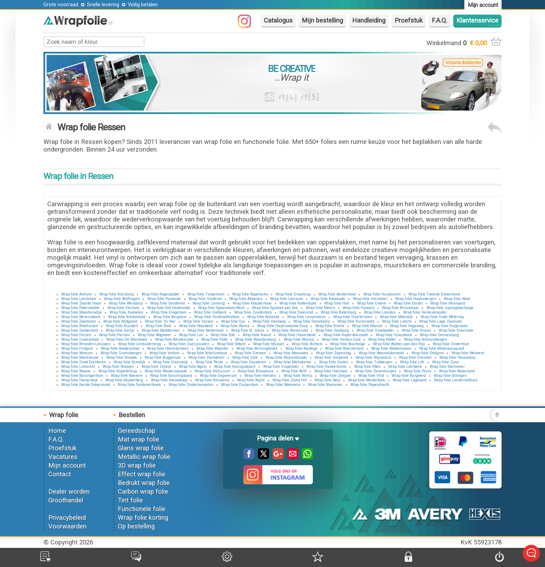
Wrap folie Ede (223, 335)
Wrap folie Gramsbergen (121, 353)
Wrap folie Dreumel (415, 357)
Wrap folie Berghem (170, 317)
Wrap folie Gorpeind (331, 357)
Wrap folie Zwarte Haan (81, 303)
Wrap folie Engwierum (218, 375)
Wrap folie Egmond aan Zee (275, 308)
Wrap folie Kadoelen (126, 312)
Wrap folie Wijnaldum (373, 357)
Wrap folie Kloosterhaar (252, 303)
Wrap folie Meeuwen (291, 353)
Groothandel (65, 500)
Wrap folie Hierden (260, 375)
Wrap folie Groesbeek (394, 335)
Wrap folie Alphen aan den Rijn (399, 344)
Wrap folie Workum (77, 353)
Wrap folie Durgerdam (239, 384)
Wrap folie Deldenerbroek (139, 384)
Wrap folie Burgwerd (409, 375)
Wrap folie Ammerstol (290, 330)
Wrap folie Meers (320, 308)
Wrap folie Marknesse (80, 357)
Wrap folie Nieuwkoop (169, 380)
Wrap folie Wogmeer (154, 335)
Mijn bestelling (322, 20)
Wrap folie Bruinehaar (400, 308)
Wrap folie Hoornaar (331, 371)
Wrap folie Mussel (268, 344)
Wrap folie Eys (233, 321)
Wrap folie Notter (382, 339)
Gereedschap (136, 431)
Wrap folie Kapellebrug (117, 371)
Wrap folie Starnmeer (447, 366)
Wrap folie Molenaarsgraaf (441, 348)
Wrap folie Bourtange (347, 344)
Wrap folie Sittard (231, 344)
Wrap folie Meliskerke (292, 362)
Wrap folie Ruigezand (449, 326)
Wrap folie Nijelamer (325, 384)
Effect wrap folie (141, 474)
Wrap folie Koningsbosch (234, 366)
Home (57, 431)
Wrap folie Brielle (329, 326)
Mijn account (67, 465)
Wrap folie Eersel (408, 303)
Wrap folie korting (143, 517)
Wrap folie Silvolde (121, 357)
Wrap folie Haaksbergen (415, 299)
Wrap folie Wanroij (299, 339)
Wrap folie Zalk (245, 357)
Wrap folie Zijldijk (156, 366)
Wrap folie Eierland (123, 308)
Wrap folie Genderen (167, 303)
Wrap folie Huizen (76, 335)
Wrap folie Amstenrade (174, 339)
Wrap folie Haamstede (297, 335)
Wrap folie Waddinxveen (391, 348)
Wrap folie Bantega (301, 348)
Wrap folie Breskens (212, 380)
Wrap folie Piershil (114, 335)
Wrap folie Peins (417, 371)
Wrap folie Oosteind (205, 299)
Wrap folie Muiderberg (124, 380)
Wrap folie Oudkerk (210, 312)
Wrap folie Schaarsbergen (425, 339)
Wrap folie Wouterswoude (166, 371)
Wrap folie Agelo (192, 366)
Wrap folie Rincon (416, 330)
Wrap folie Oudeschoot (80, 339)
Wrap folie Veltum (164, 353)
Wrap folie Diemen (250, 353)
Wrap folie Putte (214, 339)
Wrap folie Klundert (122, 326)
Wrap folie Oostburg (332, 330)
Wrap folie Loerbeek (405, 366)
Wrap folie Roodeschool (120, 348)
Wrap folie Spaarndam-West (221, 308)
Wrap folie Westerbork (366, 380)
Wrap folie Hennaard (447, 303)
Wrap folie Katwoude (328, 299)
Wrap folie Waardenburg (255, 339)
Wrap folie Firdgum (77, 348)
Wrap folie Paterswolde (80, 308)
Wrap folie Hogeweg (407, 326)
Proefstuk (408, 20)
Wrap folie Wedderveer (161, 330)
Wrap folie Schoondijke (127, 317)
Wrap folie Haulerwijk (79, 380)
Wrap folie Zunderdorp (253, 312)
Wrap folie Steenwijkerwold (381, 353)
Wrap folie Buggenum (163, 357)
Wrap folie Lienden (380, 312)
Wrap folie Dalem (371, 303)
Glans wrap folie (141, 448)
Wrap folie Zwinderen (206, 357)
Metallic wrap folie (144, 457)
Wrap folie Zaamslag (333, 353)
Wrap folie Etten (367, 366)
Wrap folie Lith (412, 362)
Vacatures (63, 457)
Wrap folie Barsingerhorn (82, 375)
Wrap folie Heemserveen (168, 348)
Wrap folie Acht (294, 371)
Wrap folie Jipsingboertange (450, 308)
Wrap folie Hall (336, 303)
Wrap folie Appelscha (250, 294)
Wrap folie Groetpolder (375, 330)
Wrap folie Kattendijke (298, 303)
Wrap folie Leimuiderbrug (139, 344)
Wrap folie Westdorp (126, 303)
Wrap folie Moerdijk (396, 317)
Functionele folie (141, 509)
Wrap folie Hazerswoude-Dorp (282, 326)
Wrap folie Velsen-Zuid (341, 339)
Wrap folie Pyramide (164, 299)
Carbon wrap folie (143, 491)
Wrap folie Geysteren (248, 362)
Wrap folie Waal (457, 299)
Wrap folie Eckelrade (456, 330)
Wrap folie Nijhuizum (212, 371)
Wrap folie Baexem (127, 375)
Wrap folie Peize (209, 362)
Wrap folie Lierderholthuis (456, 380)
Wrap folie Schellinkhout (207, 353)
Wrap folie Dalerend (296, 312)
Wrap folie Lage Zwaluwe (440, 321)
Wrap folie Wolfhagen (122, 299)
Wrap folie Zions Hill (289, 380)
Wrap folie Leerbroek (78, 299)
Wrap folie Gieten (333, 362)
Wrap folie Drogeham (168, 312)
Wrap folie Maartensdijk (81, 312)
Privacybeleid (67, 517)
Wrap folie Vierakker (370, 299)
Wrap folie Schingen (450, 375)
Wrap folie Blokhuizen (79, 326)
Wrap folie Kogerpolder (160, 294)
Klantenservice (477, 20)
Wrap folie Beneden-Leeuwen (86, 344)
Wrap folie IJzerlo (397, 321)
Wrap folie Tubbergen (374, 362)
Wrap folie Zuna (445, 362)
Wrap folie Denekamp (311, 321)
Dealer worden (69, 491)
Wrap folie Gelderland (79, 330)
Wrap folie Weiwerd (468, 353)
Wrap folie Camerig (209, 303)
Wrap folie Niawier (118, 366)
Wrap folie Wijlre (251, 380)
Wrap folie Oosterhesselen (191, 384)
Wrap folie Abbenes (245, 299)
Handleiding (368, 20)
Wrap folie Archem (307, 344)
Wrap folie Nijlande (263, 317)
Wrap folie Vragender (281, 366)
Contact (59, 474)
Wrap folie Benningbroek (257, 348)
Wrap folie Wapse (76, 371)
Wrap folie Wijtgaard (120, 321)
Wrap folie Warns (235, 326)
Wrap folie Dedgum (428, 353)
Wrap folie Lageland (409, 380)
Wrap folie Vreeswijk (170, 362)
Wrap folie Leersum (286, 299)
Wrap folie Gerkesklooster (425, 312)
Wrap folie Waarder (212, 348)
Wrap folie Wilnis (298, 375)
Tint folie (130, 500)
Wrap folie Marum (367, 326)
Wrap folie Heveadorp (457, 357)
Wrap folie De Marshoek (126, 339)
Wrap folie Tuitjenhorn (206, 294)
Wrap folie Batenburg (338, 312)
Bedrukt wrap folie (144, 483)
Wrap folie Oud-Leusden (189, 344)
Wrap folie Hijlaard (358, 308)
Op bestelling (136, 526)
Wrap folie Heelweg (269, 321)
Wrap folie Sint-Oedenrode (168, 308)
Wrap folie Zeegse (335, 375)
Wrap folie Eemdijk (129, 362)
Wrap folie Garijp (120, 330)
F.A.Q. (439, 20)
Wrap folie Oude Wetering (442, 317)
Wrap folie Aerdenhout (337, 294)
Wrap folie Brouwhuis (256, 371)
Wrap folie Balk (158, 326)
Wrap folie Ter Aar (160, 321)
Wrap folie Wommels (283, 384)
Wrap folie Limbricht (78, 366)
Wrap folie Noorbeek (196, 326)
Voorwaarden (67, 526)
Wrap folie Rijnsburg (116, 294)
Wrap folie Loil (191, 335)
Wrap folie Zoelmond (78, 321)
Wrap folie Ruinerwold (355, 321)
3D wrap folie (137, 465)
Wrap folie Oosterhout (451, 344)
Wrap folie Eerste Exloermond (85, 384)
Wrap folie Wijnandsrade (286, 357)
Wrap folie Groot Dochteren (83, 362)
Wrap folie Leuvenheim (306, 317)
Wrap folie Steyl (327, 380)
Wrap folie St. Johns (247, 330)
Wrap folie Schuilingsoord (171, 375)
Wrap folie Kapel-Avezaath (346, 335)
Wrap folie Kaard (257, 335)
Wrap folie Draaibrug (293, 294)
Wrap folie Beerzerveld (344, 348)
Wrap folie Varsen (198, 321)
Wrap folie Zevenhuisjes (375, 371)
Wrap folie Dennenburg (439, 335)
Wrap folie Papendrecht (369, 384)
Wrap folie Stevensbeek (80, 317)
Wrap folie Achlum (76, 294)
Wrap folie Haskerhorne (327, 366)
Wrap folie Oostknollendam (216, 317)
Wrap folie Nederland (205, 330)
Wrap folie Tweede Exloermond (434, 294)
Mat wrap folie (138, 439)
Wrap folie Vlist (371, 375)
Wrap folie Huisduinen (382, 294)
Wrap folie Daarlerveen (352, 317)
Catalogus (278, 20)
